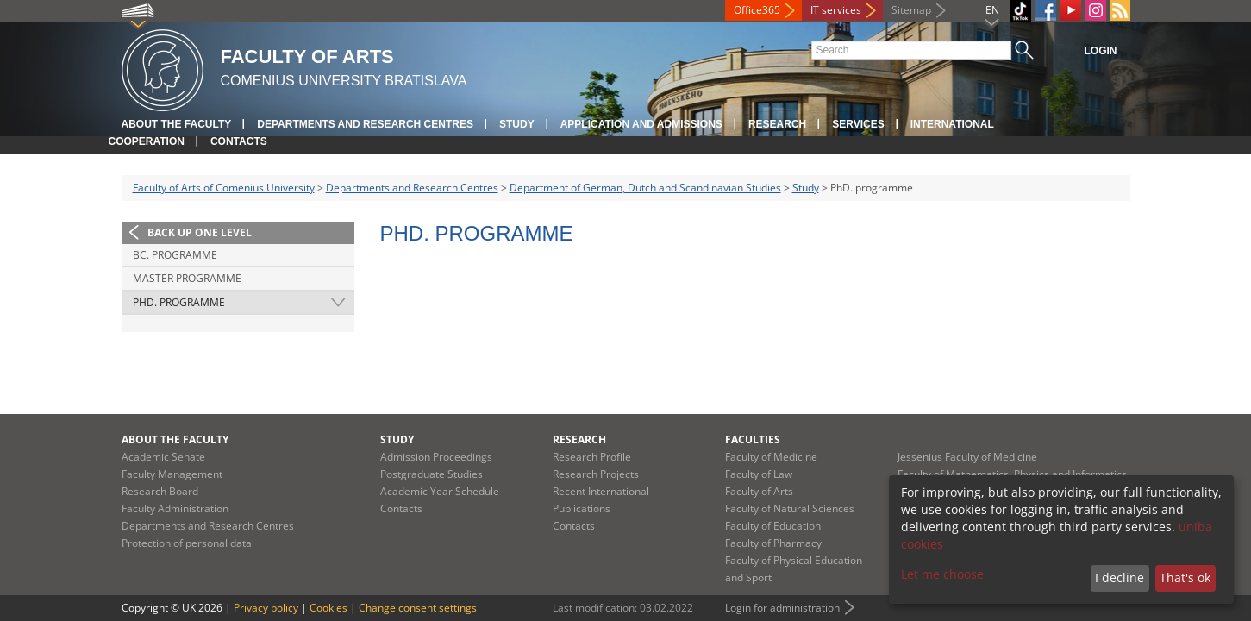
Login (1101, 51)
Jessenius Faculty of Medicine (967, 456)
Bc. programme (175, 255)
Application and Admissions (641, 124)
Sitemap (911, 10)
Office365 (757, 10)
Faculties (752, 439)
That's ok (1185, 577)
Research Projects (596, 474)
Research (777, 124)
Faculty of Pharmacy (773, 543)
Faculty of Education (773, 525)
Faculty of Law (758, 474)
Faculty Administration (175, 508)
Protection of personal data (187, 543)
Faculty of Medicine (771, 456)
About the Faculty (177, 124)
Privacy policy (266, 607)
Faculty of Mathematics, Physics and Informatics (1012, 474)
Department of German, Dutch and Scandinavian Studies (645, 187)
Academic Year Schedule (439, 491)
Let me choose (942, 574)
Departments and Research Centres (365, 124)
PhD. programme (179, 302)
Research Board (160, 491)
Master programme (187, 278)
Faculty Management (172, 474)
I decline (1119, 577)
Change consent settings (418, 607)
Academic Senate (163, 456)
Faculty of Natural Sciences (789, 508)
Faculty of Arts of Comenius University (224, 187)
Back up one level (199, 232)
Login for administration (782, 607)
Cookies (328, 607)
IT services (835, 10)
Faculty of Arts (759, 491)
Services (858, 124)
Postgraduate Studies (431, 474)
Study (517, 124)
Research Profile (592, 456)
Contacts (238, 141)
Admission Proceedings (436, 456)
